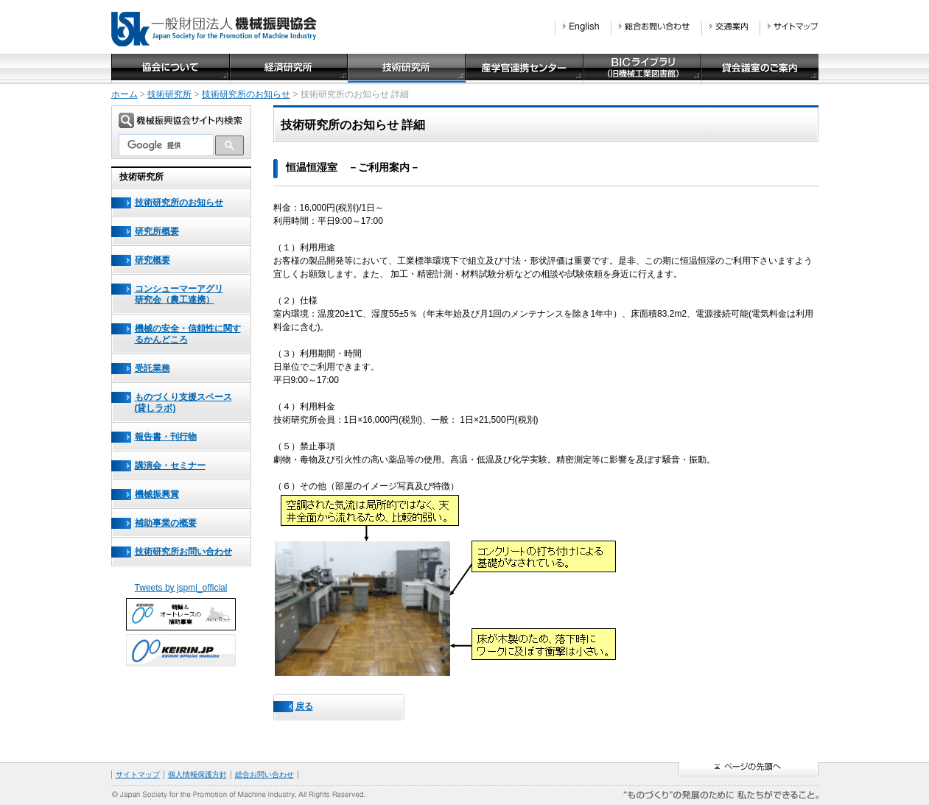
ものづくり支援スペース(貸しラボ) (183, 402)
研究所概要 (157, 231)
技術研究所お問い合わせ (183, 551)
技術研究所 (169, 94)
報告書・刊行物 (166, 437)
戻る (304, 706)
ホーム (124, 94)
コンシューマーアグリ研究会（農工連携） (179, 294)
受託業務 (152, 368)
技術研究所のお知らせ (246, 94)
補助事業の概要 (166, 523)
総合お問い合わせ (264, 774)
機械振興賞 (157, 494)
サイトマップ (138, 774)
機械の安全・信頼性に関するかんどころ (188, 334)
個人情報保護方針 (197, 774)
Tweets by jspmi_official (181, 588)
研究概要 (152, 260)
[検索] (166, 145)
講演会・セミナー (170, 465)
